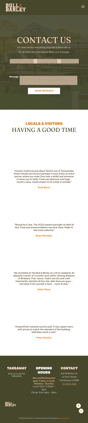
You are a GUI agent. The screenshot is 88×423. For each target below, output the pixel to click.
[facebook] (78, 406)
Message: (14, 76)
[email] (81, 411)
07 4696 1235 (69, 383)
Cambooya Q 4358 (69, 380)
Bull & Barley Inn (69, 373)
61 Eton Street (69, 376)
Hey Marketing (64, 418)
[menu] (83, 7)
